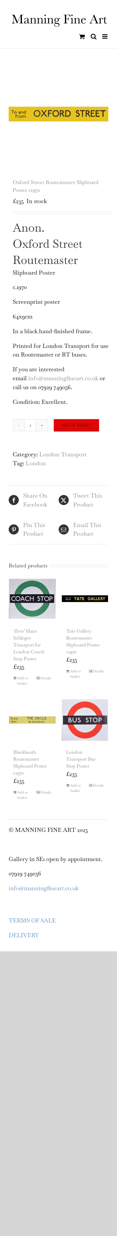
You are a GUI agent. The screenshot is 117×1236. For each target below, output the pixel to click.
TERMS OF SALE (32, 920)
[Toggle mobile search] (93, 36)
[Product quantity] (30, 425)
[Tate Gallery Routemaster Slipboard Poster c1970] (85, 598)
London (36, 463)
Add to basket (76, 425)
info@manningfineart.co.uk (64, 378)
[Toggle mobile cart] (82, 36)
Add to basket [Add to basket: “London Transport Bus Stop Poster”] (75, 788)
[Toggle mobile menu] (105, 36)
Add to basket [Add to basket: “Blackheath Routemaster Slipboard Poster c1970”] (22, 795)
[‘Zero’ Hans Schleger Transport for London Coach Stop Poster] (32, 598)
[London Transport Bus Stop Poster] (85, 720)
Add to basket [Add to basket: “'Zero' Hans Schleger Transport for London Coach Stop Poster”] (22, 681)
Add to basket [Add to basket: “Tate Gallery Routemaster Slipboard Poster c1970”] (75, 674)
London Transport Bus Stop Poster (80, 759)
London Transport (63, 454)
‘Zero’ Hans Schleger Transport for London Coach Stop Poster (28, 645)
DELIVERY (24, 935)
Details (45, 678)
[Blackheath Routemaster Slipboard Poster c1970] (32, 720)
